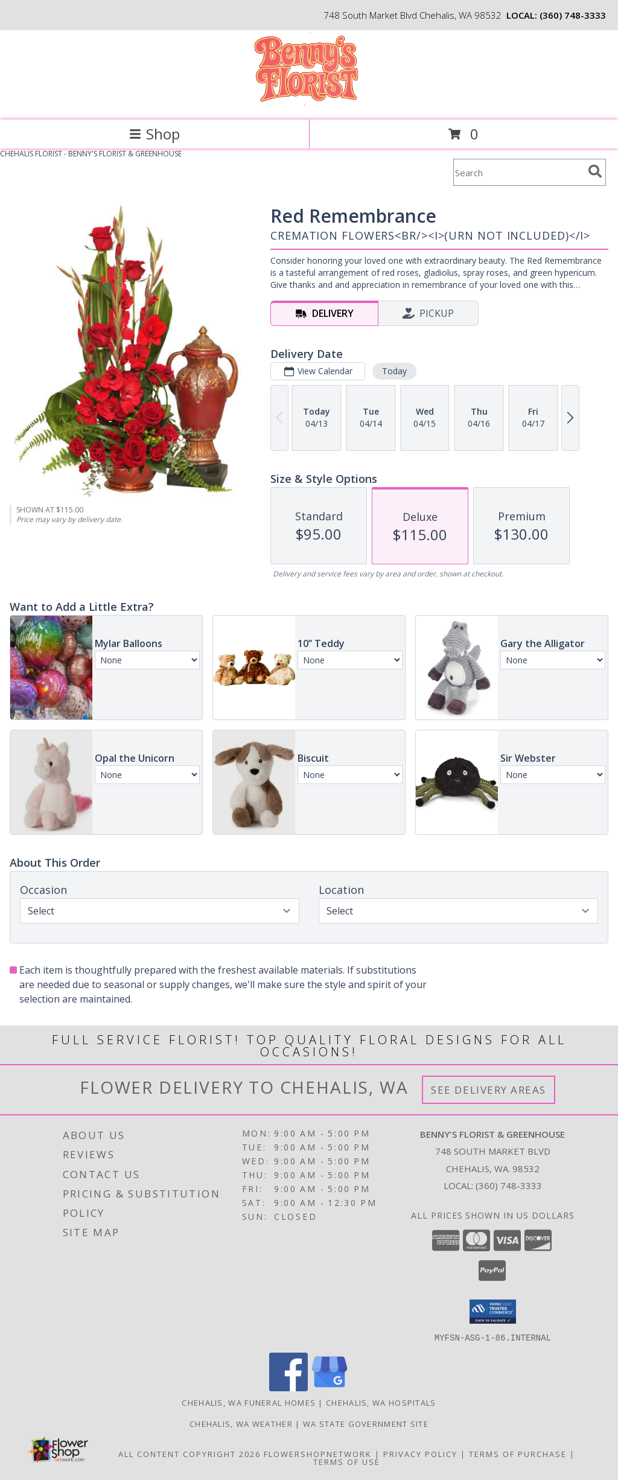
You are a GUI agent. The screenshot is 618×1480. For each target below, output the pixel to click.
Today (394, 371)
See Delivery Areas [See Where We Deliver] (488, 1090)
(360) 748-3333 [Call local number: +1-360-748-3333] (573, 15)
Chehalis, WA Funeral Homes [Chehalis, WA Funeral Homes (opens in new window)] (249, 1402)
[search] (595, 171)
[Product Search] (518, 172)
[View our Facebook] (288, 1387)
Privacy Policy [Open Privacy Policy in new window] (420, 1453)
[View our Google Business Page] (329, 1387)
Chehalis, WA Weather (241, 1423)
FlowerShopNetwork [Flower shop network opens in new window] (318, 1453)
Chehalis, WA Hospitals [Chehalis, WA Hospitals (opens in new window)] (381, 1402)
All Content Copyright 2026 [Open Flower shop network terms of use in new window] (189, 1453)
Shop (154, 134)
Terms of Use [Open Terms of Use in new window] (346, 1461)
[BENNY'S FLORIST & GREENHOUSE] (309, 102)
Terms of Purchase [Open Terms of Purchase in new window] (518, 1453)
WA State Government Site (365, 1423)
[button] (493, 1312)
